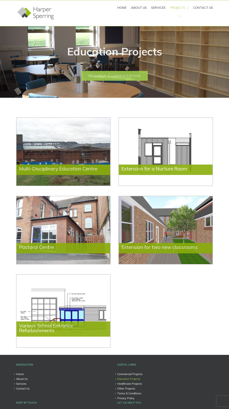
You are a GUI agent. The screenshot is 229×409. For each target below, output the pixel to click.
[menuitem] (124, 7)
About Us (22, 379)
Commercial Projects (130, 374)
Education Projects (128, 379)
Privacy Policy (125, 398)
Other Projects (126, 388)
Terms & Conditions (129, 393)
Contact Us (23, 388)
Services (21, 383)
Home (20, 374)
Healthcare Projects (129, 383)
